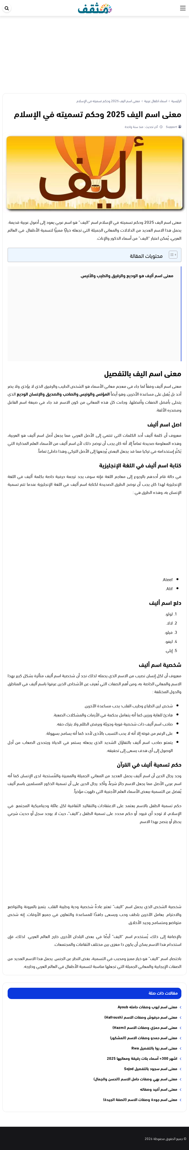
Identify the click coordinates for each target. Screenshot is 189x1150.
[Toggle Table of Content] (170, 254)
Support (171, 126)
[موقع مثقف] (95, 7)
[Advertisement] (94, 52)
